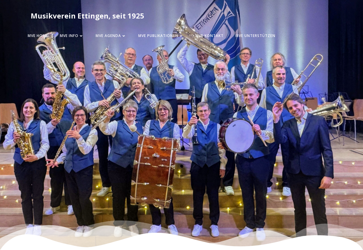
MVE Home (38, 35)
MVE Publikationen (161, 35)
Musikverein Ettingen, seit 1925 (87, 16)
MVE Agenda (111, 35)
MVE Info (72, 35)
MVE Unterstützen (255, 35)
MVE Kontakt (210, 35)
